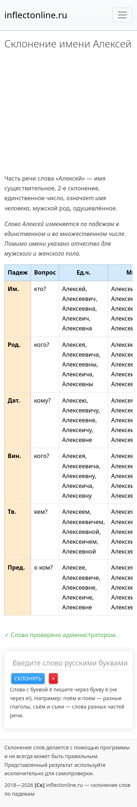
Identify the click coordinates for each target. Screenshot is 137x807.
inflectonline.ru (35, 15)
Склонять (28, 678)
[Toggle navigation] (122, 15)
